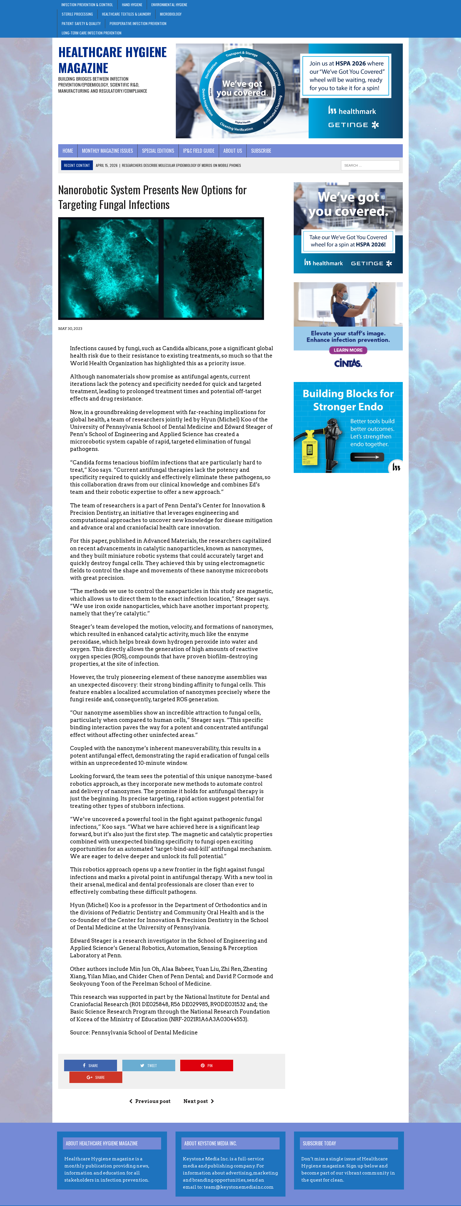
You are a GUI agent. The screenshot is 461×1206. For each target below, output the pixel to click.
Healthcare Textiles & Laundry (126, 13)
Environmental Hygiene (169, 4)
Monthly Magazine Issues (106, 151)
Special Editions (157, 151)
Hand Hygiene (132, 4)
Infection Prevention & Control (87, 4)
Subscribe (260, 151)
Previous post (149, 1090)
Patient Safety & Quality (81, 23)
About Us (231, 151)
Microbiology (170, 13)
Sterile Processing (77, 13)
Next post (198, 1090)
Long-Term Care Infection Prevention (91, 32)
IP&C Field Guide (197, 151)
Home (66, 151)
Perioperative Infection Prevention (138, 23)
